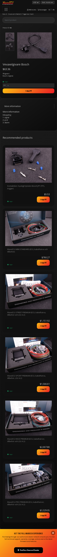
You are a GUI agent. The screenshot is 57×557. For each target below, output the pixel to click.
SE (49, 10)
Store (4, 14)
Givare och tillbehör (14, 14)
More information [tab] (12, 106)
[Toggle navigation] (6, 9)
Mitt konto (31, 10)
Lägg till (28, 91)
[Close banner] (53, 481)
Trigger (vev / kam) (27, 14)
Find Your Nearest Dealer (28, 499)
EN (53, 10)
